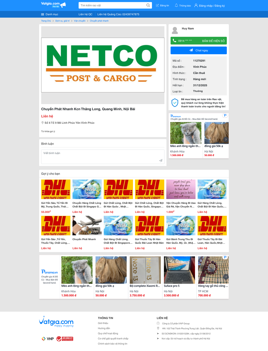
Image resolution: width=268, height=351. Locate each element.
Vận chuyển (79, 20)
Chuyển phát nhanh (99, 20)
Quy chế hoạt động (108, 333)
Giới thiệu (103, 323)
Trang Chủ (46, 20)
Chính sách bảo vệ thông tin (112, 343)
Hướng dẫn (104, 328)
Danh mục (49, 14)
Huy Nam (188, 28)
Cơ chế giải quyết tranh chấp (113, 338)
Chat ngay (198, 50)
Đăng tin (162, 5)
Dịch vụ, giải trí (62, 20)
